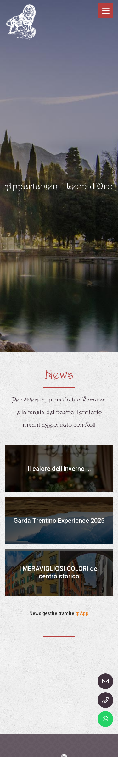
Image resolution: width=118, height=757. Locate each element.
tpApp (82, 613)
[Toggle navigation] (105, 10)
